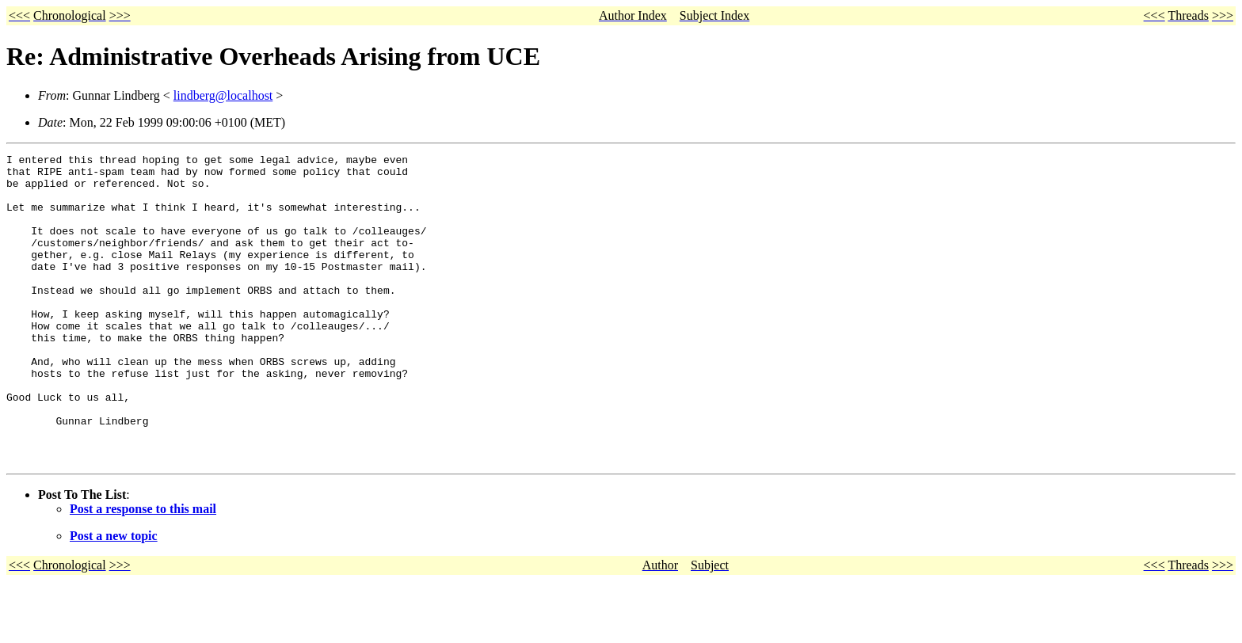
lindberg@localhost (223, 95)
